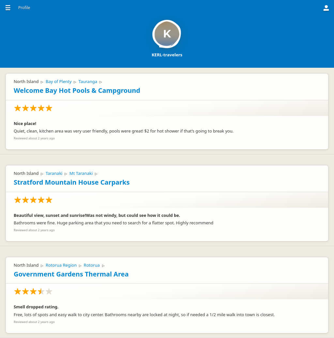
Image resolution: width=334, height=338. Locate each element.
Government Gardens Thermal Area (71, 274)
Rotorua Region (61, 265)
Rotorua (92, 265)
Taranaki (54, 173)
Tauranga (88, 81)
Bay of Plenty (58, 81)
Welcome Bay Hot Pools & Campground (77, 90)
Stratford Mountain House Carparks (71, 182)
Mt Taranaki (81, 173)
